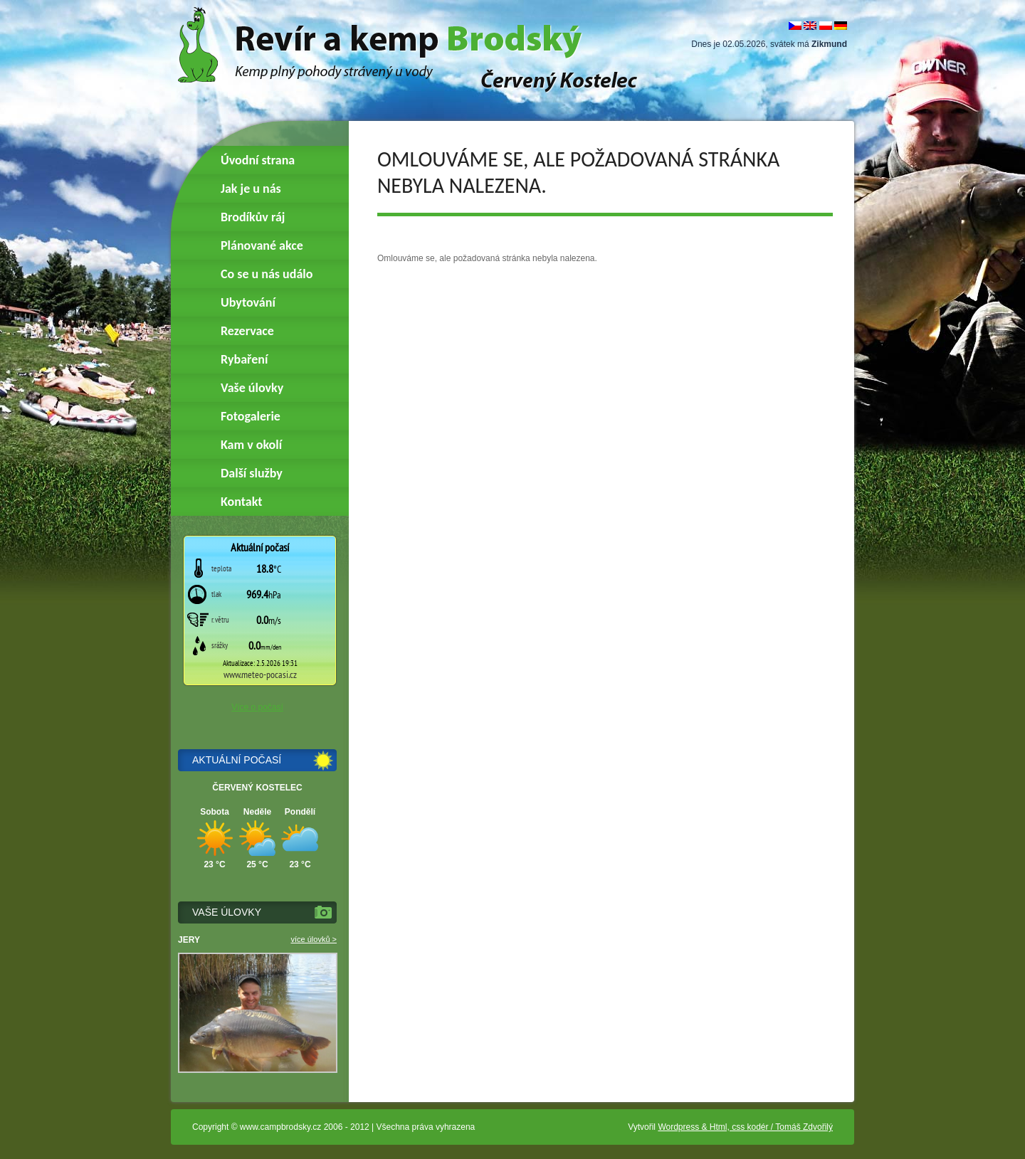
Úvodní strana (258, 160)
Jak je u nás (251, 188)
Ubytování (248, 302)
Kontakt (241, 501)
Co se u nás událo (266, 274)
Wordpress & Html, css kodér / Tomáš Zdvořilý (745, 1127)
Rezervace (247, 331)
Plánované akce (262, 245)
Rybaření (244, 359)
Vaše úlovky (252, 388)
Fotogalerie (250, 416)
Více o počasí (257, 707)
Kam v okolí (251, 445)
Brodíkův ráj (253, 217)
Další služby (252, 473)
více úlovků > (313, 939)
